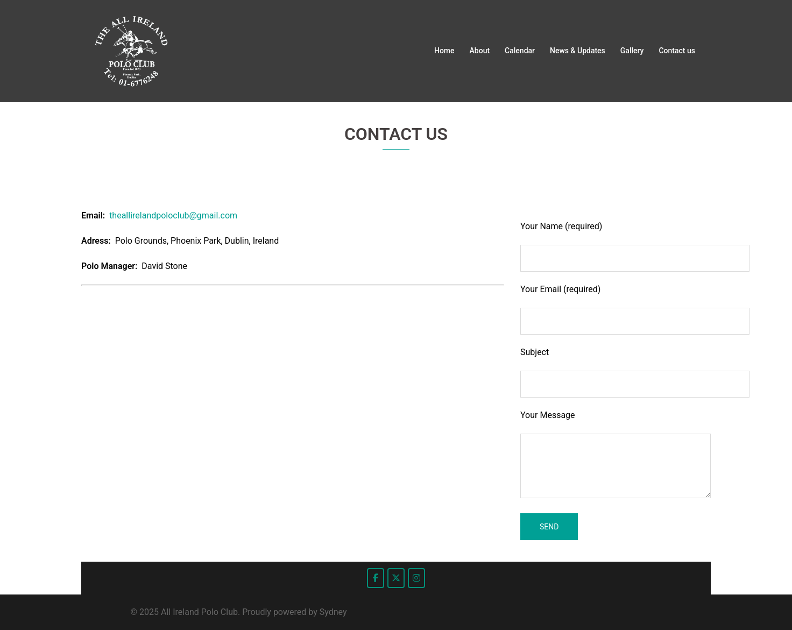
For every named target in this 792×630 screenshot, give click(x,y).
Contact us (677, 50)
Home (444, 50)
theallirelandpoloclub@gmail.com (173, 215)
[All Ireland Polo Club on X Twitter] (396, 578)
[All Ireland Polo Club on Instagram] (416, 578)
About (480, 50)
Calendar (520, 50)
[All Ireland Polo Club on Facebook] (375, 578)
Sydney (333, 612)
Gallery (632, 50)
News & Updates (577, 50)
